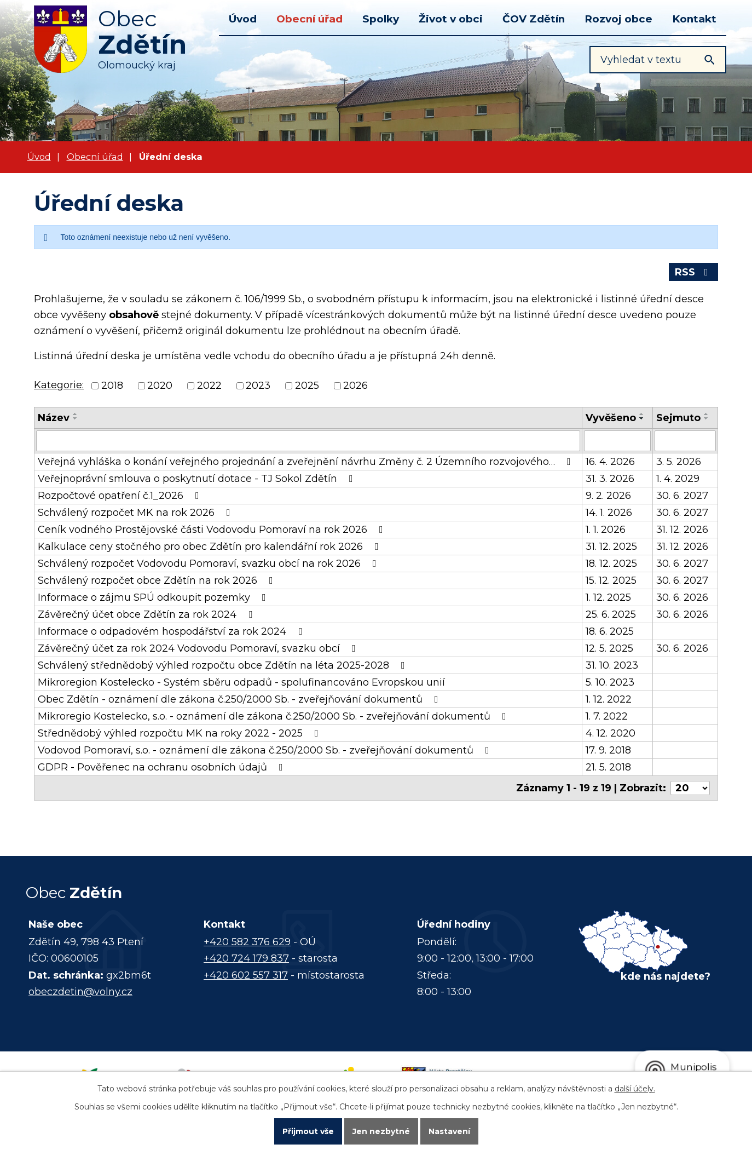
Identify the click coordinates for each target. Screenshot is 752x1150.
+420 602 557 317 (246, 975)
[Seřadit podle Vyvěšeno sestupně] (642, 418)
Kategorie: (59, 385)
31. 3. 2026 (610, 479)
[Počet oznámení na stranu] (690, 788)
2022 (209, 386)
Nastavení (449, 1131)
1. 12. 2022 (609, 699)
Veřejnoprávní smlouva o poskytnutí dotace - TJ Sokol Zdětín (197, 479)
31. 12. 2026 (682, 530)
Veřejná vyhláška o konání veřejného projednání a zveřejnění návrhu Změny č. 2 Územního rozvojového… (306, 462)
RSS (694, 272)
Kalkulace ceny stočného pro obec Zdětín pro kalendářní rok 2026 (210, 546)
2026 (355, 386)
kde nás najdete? (665, 976)
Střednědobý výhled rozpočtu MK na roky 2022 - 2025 (180, 733)
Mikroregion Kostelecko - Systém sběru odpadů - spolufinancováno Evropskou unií (241, 682)
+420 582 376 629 (247, 942)
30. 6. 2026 (682, 597)
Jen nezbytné (381, 1131)
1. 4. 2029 (677, 479)
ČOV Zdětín (533, 19)
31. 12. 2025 (611, 546)
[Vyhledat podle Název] (308, 440)
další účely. (635, 1089)
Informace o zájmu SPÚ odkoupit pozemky (154, 597)
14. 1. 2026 (609, 513)
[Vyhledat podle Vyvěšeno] (617, 440)
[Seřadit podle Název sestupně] (76, 418)
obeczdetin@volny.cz (80, 992)
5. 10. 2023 (610, 682)
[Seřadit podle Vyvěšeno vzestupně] (642, 414)
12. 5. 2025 (609, 648)
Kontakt (694, 19)
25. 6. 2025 (611, 614)
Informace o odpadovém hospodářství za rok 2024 (172, 631)
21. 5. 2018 (608, 767)
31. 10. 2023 (612, 665)
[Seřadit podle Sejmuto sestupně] (707, 418)
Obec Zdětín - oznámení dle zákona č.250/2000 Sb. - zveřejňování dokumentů (240, 699)
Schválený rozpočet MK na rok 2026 (136, 513)
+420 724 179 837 (246, 958)
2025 (307, 386)
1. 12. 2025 (608, 597)
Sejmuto (678, 418)
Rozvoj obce (618, 19)
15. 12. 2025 (611, 580)
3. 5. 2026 (678, 462)
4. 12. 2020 (610, 733)
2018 (112, 386)
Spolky (380, 19)
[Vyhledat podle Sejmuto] (685, 440)
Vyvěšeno (611, 418)
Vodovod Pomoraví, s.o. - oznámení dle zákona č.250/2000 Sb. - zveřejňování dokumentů (266, 750)
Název (54, 418)
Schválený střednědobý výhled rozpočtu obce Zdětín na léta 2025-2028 (223, 665)
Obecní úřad (309, 19)
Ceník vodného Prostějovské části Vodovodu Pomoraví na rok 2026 (212, 530)
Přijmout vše (308, 1131)
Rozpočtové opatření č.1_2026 (121, 496)
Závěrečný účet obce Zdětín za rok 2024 (147, 614)
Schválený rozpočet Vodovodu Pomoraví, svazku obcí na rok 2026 (209, 563)
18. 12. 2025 (611, 563)
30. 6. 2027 (682, 496)
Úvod (243, 19)
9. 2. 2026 (608, 496)
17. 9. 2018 (608, 750)
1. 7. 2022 (607, 716)
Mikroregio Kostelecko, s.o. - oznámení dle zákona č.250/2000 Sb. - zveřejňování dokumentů (274, 716)
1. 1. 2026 (606, 530)
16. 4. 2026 (610, 462)
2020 (159, 386)
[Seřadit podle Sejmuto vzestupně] (707, 414)
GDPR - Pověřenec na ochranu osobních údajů (162, 767)
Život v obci (451, 19)
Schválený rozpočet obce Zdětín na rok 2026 (157, 580)
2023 (258, 386)
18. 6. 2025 (610, 631)
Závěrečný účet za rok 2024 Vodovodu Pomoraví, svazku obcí (199, 648)
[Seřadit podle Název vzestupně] (76, 414)
